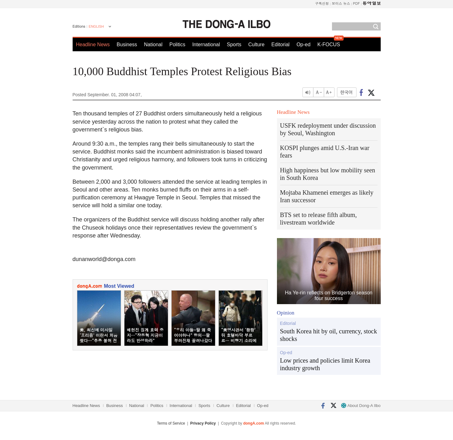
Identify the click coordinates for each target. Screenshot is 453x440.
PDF (356, 3)
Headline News (93, 44)
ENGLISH (96, 26)
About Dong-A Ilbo (360, 405)
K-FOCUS (329, 44)
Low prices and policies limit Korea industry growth (325, 364)
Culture (256, 44)
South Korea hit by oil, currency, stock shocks (328, 335)
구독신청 (322, 3)
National (153, 44)
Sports (234, 44)
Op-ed (303, 44)
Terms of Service (171, 423)
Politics (177, 44)
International (206, 44)
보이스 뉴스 (341, 3)
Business (127, 44)
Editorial (280, 44)
